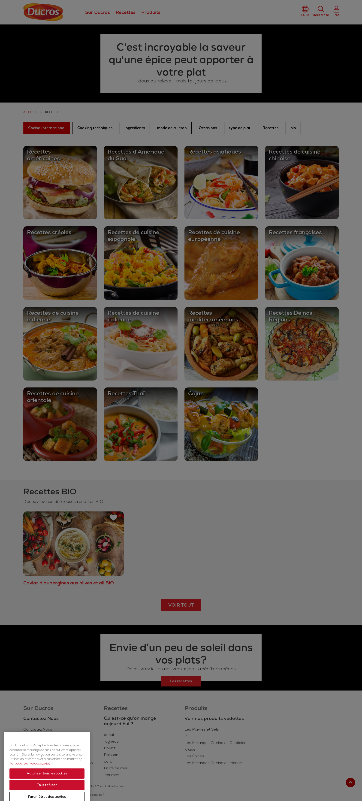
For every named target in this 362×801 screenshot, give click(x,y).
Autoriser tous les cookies (47, 788)
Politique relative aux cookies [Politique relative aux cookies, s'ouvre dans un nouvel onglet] (29, 778)
